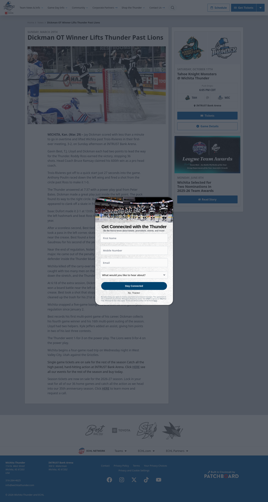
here (155, 300)
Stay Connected (134, 286)
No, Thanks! (134, 293)
